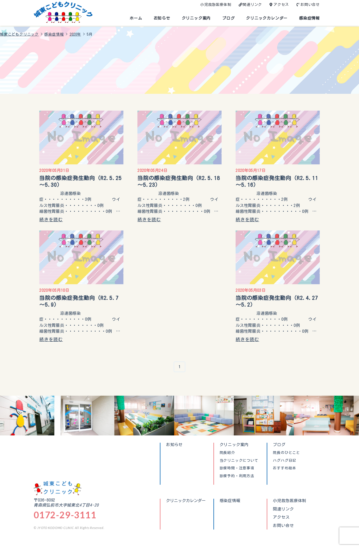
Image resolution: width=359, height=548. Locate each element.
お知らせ (162, 18)
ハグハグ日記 (284, 460)
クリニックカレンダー (266, 18)
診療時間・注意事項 (237, 468)
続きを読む (51, 219)
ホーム (136, 18)
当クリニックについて (239, 460)
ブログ (228, 18)
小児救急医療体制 (215, 4)
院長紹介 (227, 452)
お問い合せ (310, 4)
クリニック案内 (196, 18)
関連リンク (252, 4)
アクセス (281, 4)
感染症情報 (309, 18)
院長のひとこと (286, 452)
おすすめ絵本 (284, 468)
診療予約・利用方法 (237, 476)
